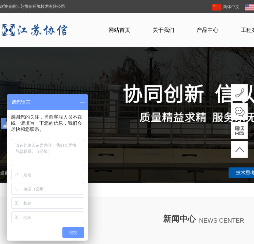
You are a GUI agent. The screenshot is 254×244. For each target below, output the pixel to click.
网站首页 (119, 30)
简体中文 (225, 7)
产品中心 (207, 30)
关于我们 (163, 30)
